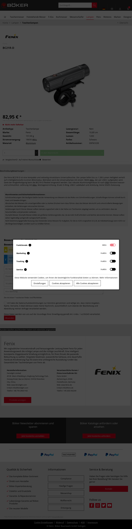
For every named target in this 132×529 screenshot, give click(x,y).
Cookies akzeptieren (61, 283)
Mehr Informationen (109, 277)
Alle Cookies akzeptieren (87, 283)
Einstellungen (40, 283)
